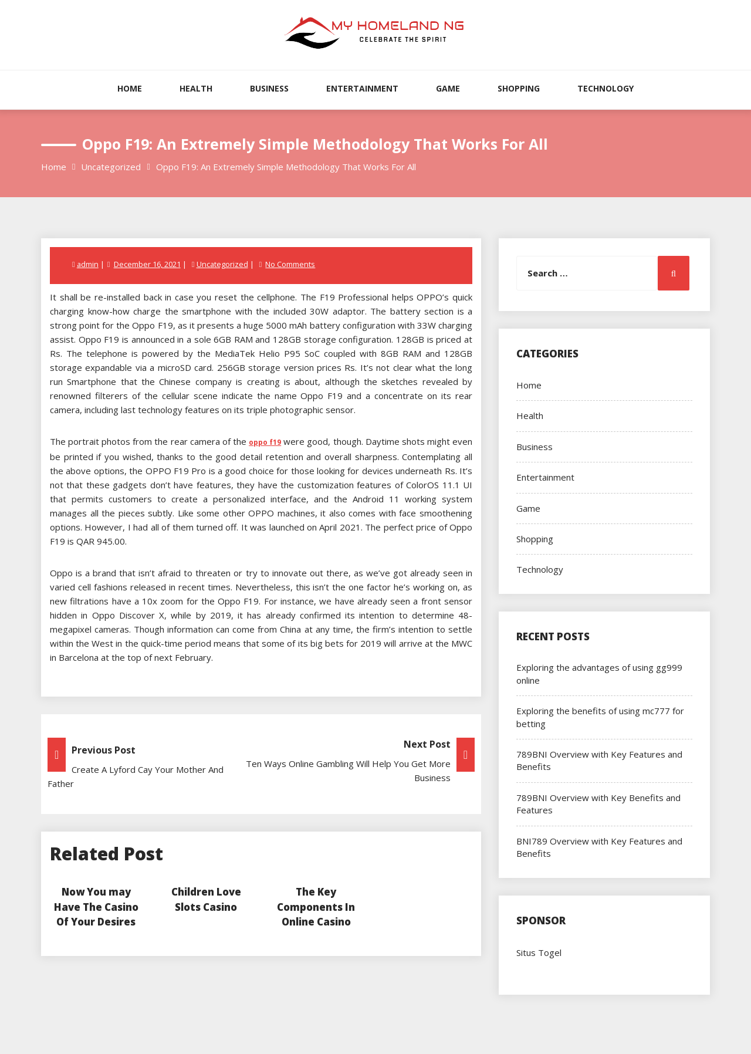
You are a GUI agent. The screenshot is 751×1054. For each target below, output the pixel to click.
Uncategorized (223, 264)
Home (129, 88)
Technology (605, 88)
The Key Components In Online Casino (316, 906)
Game (448, 88)
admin (88, 264)
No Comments (291, 264)
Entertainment (362, 88)
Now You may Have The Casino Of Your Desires (96, 906)
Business (269, 88)
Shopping (519, 88)
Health (196, 88)
